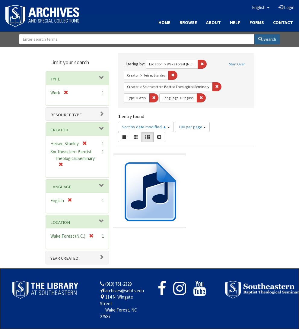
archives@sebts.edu (124, 290)
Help (235, 22)
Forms (257, 22)
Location (60, 222)
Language (60, 187)
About (213, 22)
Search (267, 39)
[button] (260, 7)
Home (164, 22)
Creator (59, 130)
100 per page (192, 127)
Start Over (237, 64)
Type (55, 79)
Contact (283, 22)
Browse (188, 22)
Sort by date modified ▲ (146, 127)
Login (286, 7)
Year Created (64, 258)
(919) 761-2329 (118, 284)
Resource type (66, 115)
